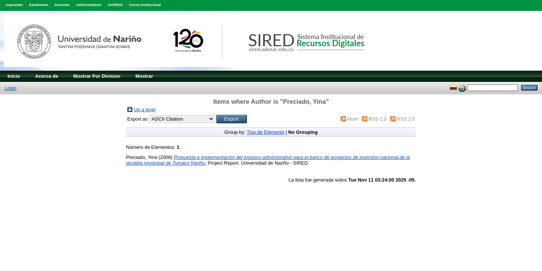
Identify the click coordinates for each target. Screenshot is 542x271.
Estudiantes (38, 5)
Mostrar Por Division (96, 76)
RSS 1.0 (377, 119)
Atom (352, 119)
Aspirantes (14, 5)
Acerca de (46, 76)
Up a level (144, 109)
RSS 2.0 (406, 119)
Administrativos (89, 5)
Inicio (14, 76)
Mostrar (144, 76)
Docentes (62, 5)
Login (10, 88)
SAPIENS (115, 5)
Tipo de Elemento (266, 132)
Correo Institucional (145, 5)
